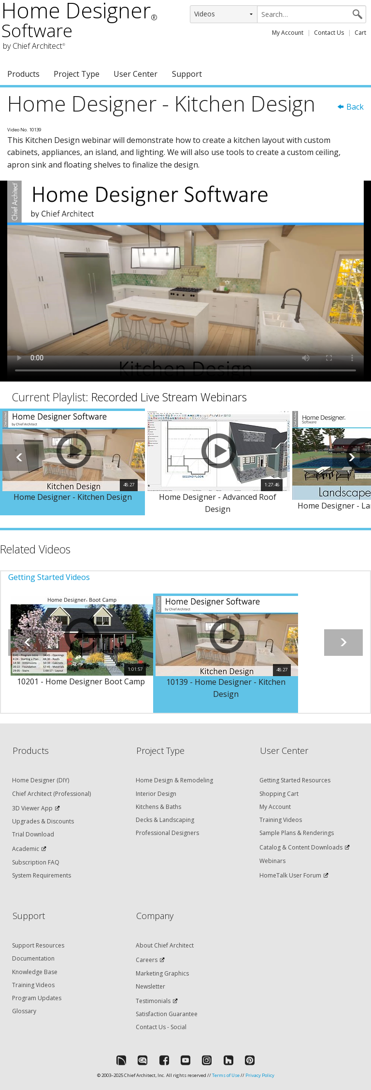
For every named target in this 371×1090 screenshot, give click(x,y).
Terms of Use (226, 1075)
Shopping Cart (279, 794)
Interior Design (156, 794)
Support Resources (38, 945)
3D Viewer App (32, 808)
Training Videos (280, 820)
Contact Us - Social (161, 1027)
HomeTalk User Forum (290, 875)
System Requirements (41, 875)
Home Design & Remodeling (174, 780)
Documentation (33, 958)
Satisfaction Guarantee (167, 1014)
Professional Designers (167, 833)
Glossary (24, 1011)
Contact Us (329, 32)
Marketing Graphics (162, 973)
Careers (146, 960)
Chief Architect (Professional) (51, 794)
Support (187, 74)
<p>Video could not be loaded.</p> (185, 281)
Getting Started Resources (294, 780)
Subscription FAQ (35, 862)
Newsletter (150, 986)
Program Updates (36, 998)
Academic (25, 849)
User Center (135, 74)
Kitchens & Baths (158, 807)
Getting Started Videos (49, 577)
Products (23, 74)
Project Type (77, 74)
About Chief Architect (165, 945)
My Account (287, 32)
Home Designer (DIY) (40, 780)
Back (350, 106)
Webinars (272, 861)
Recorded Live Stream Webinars (169, 397)
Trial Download (33, 834)
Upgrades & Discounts (43, 821)
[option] (72, 462)
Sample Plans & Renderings (296, 833)
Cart (360, 32)
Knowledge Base (34, 972)
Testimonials (153, 1001)
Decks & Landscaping (165, 820)
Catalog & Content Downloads (300, 847)
